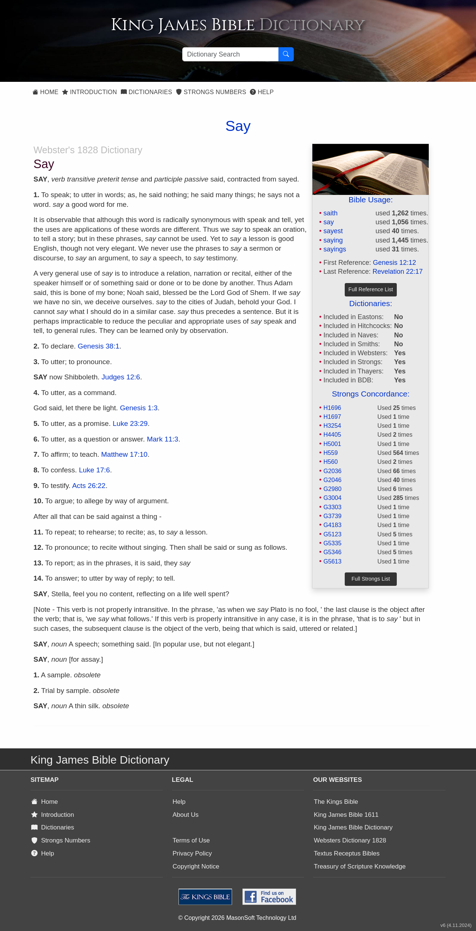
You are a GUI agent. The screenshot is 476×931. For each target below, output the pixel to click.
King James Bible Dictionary (353, 827)
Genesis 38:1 (98, 346)
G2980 (333, 488)
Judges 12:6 (121, 377)
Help (262, 92)
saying (333, 240)
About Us (186, 814)
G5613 (333, 561)
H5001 (332, 443)
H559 (331, 452)
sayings (335, 249)
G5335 (333, 543)
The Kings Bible (336, 801)
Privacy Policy (192, 853)
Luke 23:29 (130, 423)
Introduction (89, 92)
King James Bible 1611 (346, 814)
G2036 (333, 471)
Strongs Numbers (211, 92)
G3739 (333, 516)
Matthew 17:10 (124, 454)
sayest (333, 231)
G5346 (333, 552)
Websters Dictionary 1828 (350, 840)
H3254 (332, 425)
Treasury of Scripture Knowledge (360, 866)
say (329, 222)
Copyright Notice (196, 866)
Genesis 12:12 (394, 262)
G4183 (333, 524)
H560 (331, 461)
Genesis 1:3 (138, 408)
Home (45, 92)
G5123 (333, 534)
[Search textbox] (230, 54)
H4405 (332, 434)
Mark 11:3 (162, 439)
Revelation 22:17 (398, 271)
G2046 (333, 479)
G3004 (333, 497)
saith (331, 213)
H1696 (332, 407)
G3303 (333, 507)
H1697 (332, 416)
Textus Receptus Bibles (347, 853)
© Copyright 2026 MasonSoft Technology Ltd (237, 918)
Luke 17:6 (94, 470)
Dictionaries (146, 92)
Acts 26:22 (89, 485)
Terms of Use (191, 840)
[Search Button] (286, 54)
